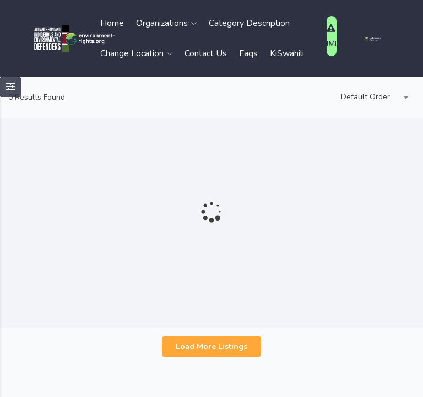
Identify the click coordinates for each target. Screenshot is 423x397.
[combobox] (372, 97)
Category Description (249, 23)
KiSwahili (287, 53)
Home (112, 23)
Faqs (248, 53)
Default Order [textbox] (365, 97)
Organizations (166, 23)
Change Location (136, 53)
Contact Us (206, 53)
